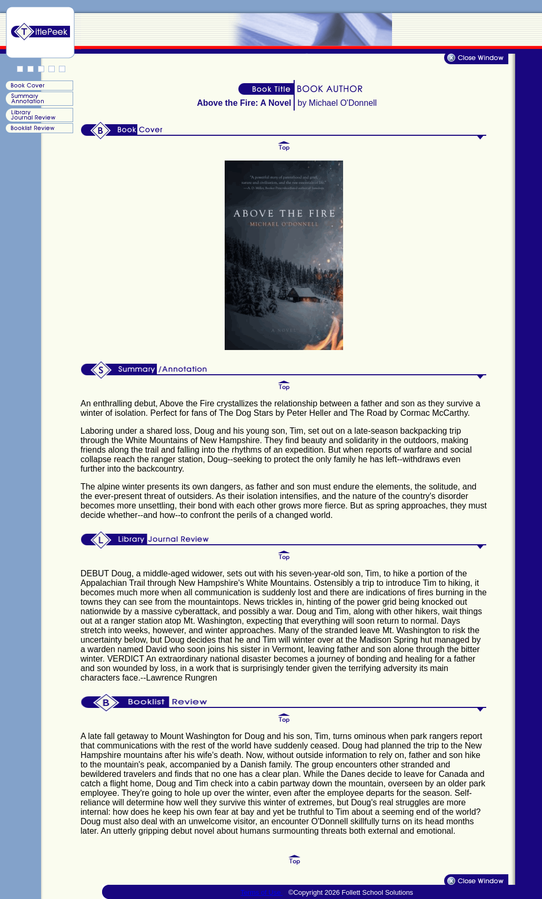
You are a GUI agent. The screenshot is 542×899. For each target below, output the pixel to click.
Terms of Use (261, 892)
